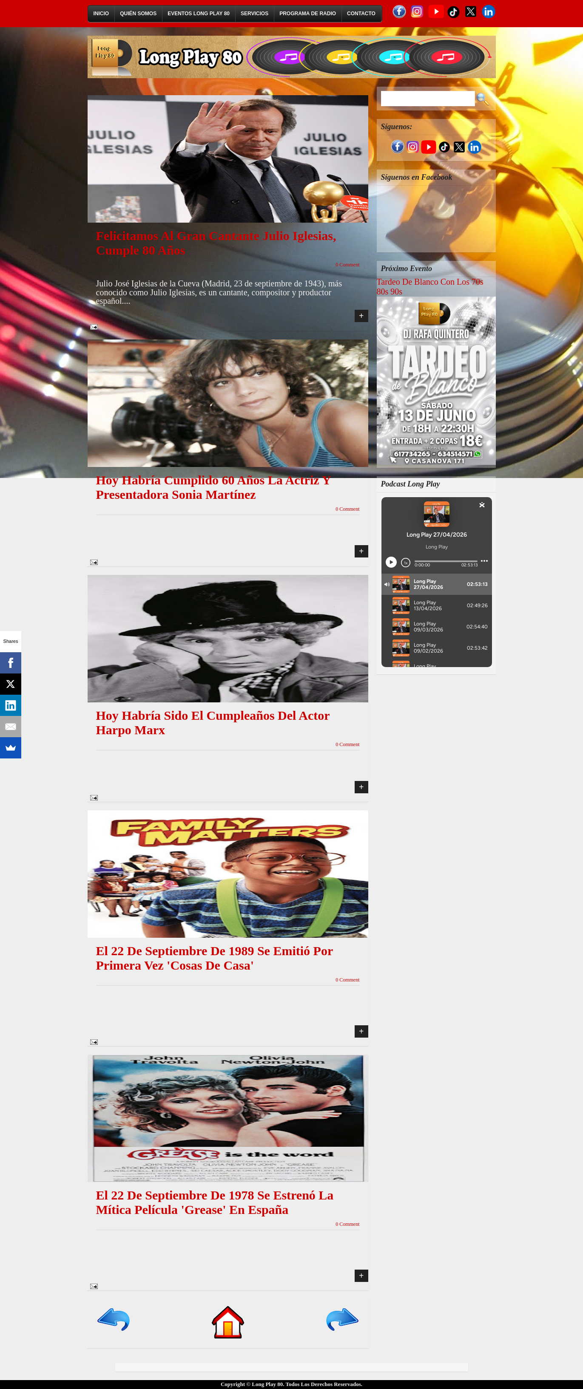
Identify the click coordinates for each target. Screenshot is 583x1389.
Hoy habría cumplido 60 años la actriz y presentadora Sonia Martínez (213, 487)
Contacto (361, 14)
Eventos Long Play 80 (199, 14)
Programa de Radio (307, 14)
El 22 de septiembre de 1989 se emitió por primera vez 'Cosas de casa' (214, 958)
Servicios (254, 14)
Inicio (101, 14)
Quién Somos (138, 14)
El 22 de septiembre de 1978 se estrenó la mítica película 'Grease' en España (215, 1202)
